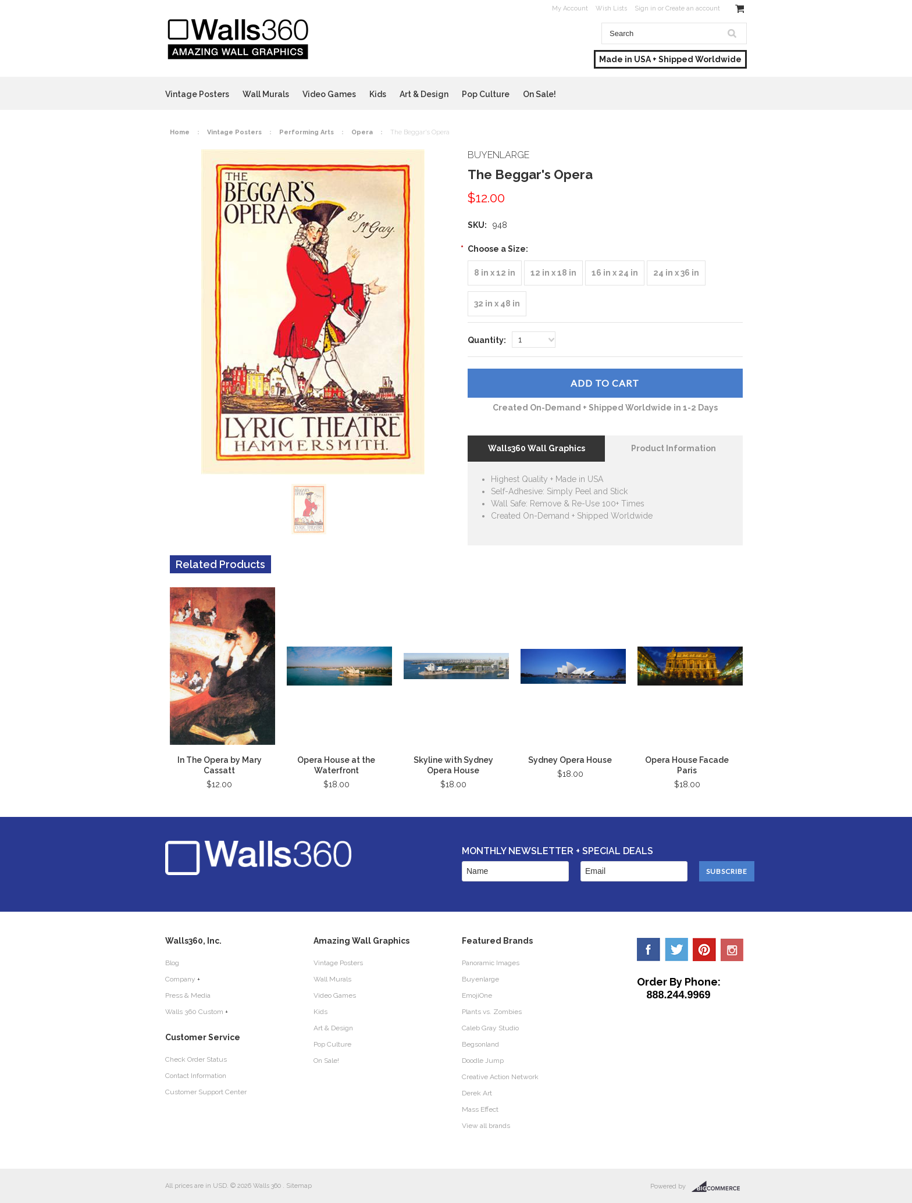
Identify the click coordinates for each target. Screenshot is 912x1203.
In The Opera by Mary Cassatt (219, 765)
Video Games (329, 94)
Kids (377, 94)
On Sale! (539, 94)
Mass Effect (480, 1109)
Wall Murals (266, 94)
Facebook (648, 949)
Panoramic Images (490, 963)
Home (180, 132)
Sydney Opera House (570, 760)
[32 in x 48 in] (497, 303)
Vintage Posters (197, 94)
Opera (362, 132)
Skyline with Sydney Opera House (453, 765)
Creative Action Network (500, 1077)
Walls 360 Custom (194, 1012)
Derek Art (477, 1093)
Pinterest (704, 949)
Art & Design (424, 94)
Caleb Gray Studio (490, 1028)
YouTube (732, 949)
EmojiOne (477, 995)
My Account (570, 8)
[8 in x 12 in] (495, 272)
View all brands (486, 1126)
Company (180, 979)
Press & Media (188, 995)
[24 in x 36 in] (676, 272)
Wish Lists (611, 8)
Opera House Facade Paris (687, 765)
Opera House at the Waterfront (336, 765)
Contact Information (195, 1076)
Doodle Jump (483, 1060)
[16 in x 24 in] (614, 272)
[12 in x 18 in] (553, 272)
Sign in (645, 8)
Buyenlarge (480, 979)
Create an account (692, 8)
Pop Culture (486, 94)
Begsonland (480, 1044)
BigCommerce (719, 1186)
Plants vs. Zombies (492, 1012)
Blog (172, 963)
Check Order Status (196, 1059)
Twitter (676, 949)
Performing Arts (306, 132)
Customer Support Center (206, 1092)
